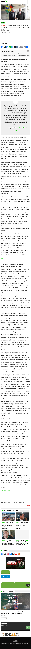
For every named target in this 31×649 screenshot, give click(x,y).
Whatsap (5, 572)
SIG (6, 618)
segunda (20, 502)
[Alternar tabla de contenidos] (27, 51)
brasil (9, 502)
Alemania (5, 502)
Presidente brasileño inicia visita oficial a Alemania (12, 53)
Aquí (28, 585)
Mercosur (15, 502)
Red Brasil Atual (5, 490)
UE (23, 502)
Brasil (2, 22)
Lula (12, 502)
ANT (2, 618)
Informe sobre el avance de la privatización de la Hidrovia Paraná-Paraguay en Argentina (14, 612)
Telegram (5, 576)
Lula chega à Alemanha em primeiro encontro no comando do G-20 (16, 55)
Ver (28, 627)
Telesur (3, 258)
